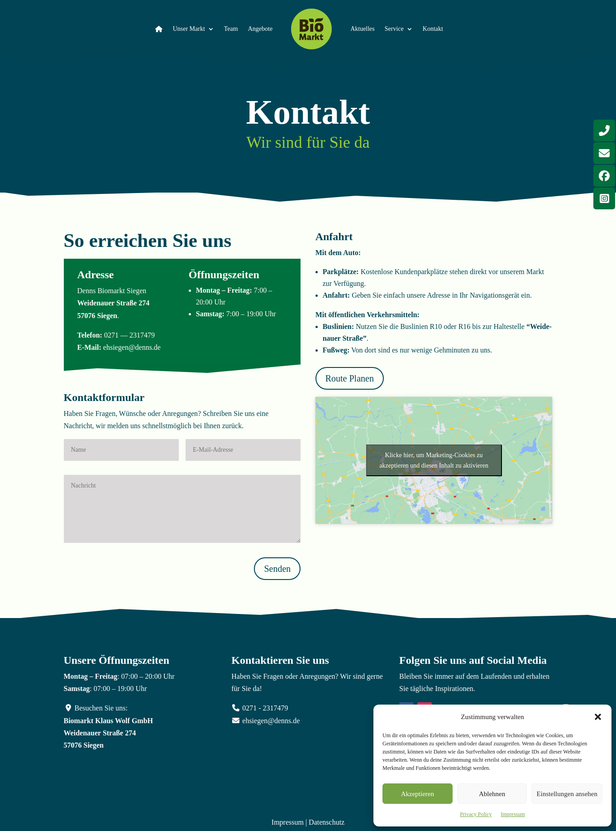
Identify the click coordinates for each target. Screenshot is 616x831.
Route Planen (349, 378)
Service (394, 28)
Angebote (260, 28)
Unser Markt (189, 28)
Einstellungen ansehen (566, 793)
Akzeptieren (417, 793)
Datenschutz (326, 822)
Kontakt (433, 28)
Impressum (513, 814)
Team (231, 28)
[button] (597, 716)
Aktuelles (362, 28)
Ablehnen (492, 793)
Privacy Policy (476, 814)
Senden (277, 569)
